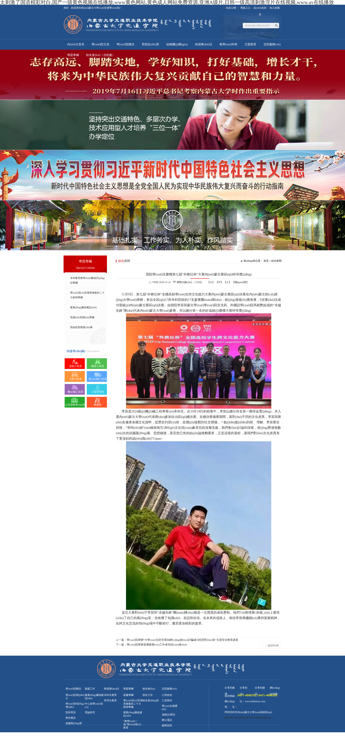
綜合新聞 (276, 260)
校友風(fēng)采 (151, 700)
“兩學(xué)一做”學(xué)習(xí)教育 (132, 724)
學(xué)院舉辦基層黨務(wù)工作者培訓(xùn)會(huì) (151, 644)
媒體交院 (167, 725)
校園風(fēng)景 (74, 723)
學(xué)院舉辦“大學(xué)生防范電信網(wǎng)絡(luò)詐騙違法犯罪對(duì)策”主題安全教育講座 (177, 639)
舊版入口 (245, 8)
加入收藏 (274, 8)
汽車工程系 (75, 379)
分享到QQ (243, 688)
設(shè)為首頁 (260, 9)
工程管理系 (97, 392)
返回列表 (273, 645)
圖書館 (98, 404)
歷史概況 (71, 718)
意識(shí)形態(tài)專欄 (82, 317)
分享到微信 (260, 688)
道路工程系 (75, 366)
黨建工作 (90, 688)
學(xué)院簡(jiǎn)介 (75, 697)
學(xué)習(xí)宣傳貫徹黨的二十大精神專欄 (87, 295)
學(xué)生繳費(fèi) (169, 708)
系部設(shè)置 (150, 44)
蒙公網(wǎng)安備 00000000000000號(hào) (248, 717)
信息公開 (231, 8)
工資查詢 (167, 700)
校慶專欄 (128, 695)
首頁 (266, 260)
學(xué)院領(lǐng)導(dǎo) (75, 705)
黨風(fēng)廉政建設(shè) (83, 307)
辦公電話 (167, 720)
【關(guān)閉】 (240, 282)
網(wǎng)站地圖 (275, 688)
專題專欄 (73, 55)
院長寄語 (71, 712)
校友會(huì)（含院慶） (100, 55)
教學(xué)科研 (228, 44)
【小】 (227, 282)
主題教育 (250, 44)
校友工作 (148, 695)
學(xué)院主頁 (100, 44)
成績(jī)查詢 (168, 714)
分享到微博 (230, 688)
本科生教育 (110, 695)
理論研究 (90, 712)
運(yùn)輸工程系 (97, 379)
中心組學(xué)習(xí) (94, 705)
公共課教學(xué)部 (75, 404)
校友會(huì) (149, 688)
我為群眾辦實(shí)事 (81, 327)
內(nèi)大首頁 (75, 44)
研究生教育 (110, 700)
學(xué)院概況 (125, 44)
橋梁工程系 (97, 366)
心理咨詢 (167, 695)
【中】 (219, 282)
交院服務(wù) (272, 44)
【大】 (211, 282)
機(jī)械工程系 (75, 392)
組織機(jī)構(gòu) (177, 44)
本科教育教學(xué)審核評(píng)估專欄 (87, 280)
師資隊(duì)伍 (203, 44)
